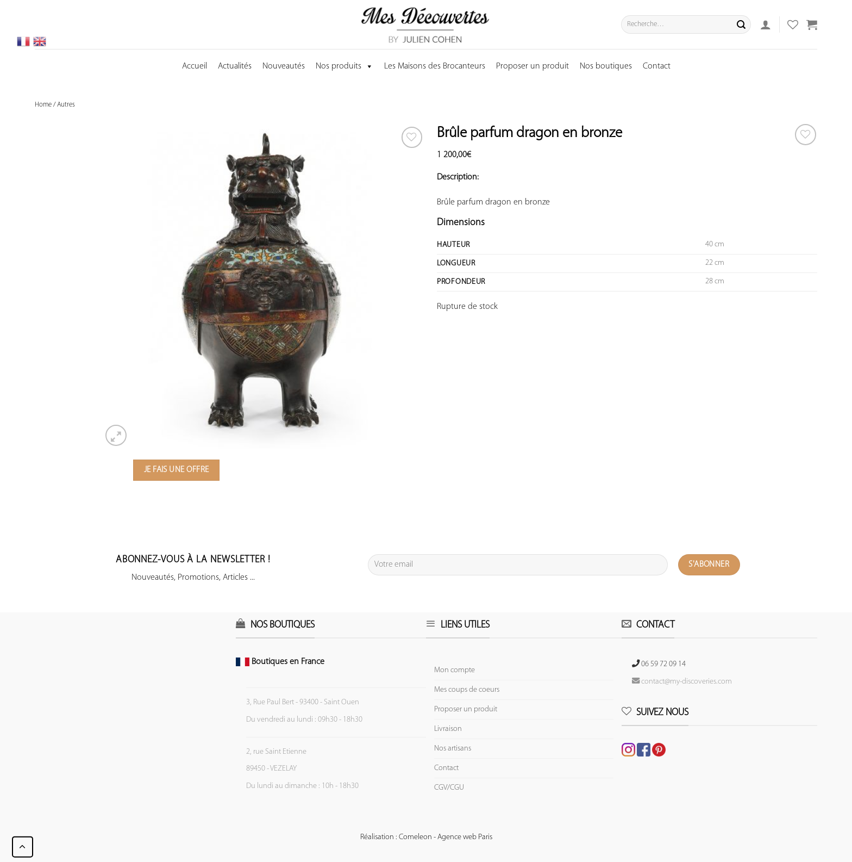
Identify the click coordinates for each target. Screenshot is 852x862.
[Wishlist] (805, 134)
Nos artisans (452, 749)
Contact (657, 66)
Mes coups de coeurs (466, 690)
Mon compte (454, 670)
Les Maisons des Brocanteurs (434, 66)
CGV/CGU (449, 788)
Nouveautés (283, 66)
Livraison (448, 729)
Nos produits (344, 66)
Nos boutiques (606, 66)
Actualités (235, 66)
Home (43, 104)
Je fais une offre (176, 470)
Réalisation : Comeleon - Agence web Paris (426, 837)
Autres (66, 104)
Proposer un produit (532, 66)
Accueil (194, 66)
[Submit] (741, 24)
